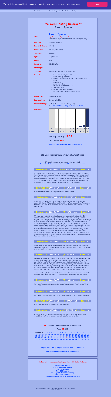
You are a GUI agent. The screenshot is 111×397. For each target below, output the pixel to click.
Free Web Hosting (51, 11)
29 (67, 334)
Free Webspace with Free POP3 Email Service (63, 376)
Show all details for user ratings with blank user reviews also (62, 164)
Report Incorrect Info (65, 347)
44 (57, 336)
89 (85, 340)
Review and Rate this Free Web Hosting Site (62, 351)
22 (46, 334)
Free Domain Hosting (63, 365)
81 (61, 340)
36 (88, 334)
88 (82, 340)
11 (68, 332)
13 (74, 332)
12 (71, 332)
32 (76, 334)
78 (52, 340)
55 (36, 338)
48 (70, 336)
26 (58, 334)
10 (65, 332)
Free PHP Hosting (62, 369)
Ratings (74, 11)
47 (66, 336)
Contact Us (80, 347)
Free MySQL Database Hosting (62, 373)
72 (88, 338)
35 (85, 334)
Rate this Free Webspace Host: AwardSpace (65, 144)
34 (82, 334)
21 (43, 334)
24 (52, 334)
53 (85, 336)
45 (60, 336)
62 (57, 338)
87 (79, 340)
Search (61, 11)
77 (49, 340)
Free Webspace (39, 11)
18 (89, 332)
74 (39, 340)
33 (79, 334)
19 (36, 334)
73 (36, 340)
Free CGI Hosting (62, 371)
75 (43, 340)
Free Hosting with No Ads (62, 367)
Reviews (68, 11)
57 (42, 338)
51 (79, 336)
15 (80, 332)
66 (70, 338)
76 (46, 340)
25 (55, 334)
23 (49, 334)
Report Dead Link (47, 347)
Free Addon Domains (62, 375)
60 (51, 338)
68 (76, 338)
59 (48, 338)
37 (36, 336)
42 (51, 336)
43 (54, 336)
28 (64, 334)
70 (82, 338)
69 (79, 338)
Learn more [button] (75, 4)
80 (58, 340)
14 (77, 332)
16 (83, 332)
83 (67, 340)
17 (86, 332)
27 (61, 334)
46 (63, 336)
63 (60, 338)
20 (39, 334)
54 (88, 336)
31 (73, 334)
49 (73, 336)
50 (76, 336)
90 (88, 340)
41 (48, 336)
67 (73, 338)
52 (82, 336)
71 (85, 338)
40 (45, 336)
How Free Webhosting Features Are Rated (67, 106)
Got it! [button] (97, 4)
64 (63, 338)
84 (70, 340)
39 (42, 336)
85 (73, 340)
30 (70, 334)
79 (55, 340)
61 (54, 338)
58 (45, 338)
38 (39, 336)
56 (39, 338)
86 (76, 340)
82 (64, 340)
